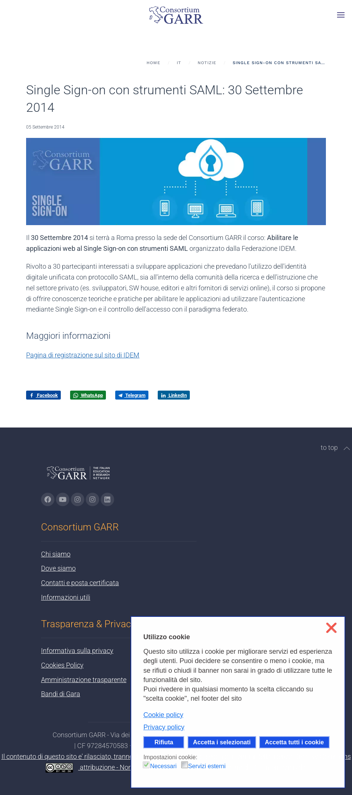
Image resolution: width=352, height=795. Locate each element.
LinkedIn (174, 395)
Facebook (43, 395)
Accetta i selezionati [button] (222, 742)
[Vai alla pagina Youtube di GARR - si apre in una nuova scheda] (62, 499)
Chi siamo (55, 554)
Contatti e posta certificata (80, 583)
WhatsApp (88, 395)
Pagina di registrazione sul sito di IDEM (82, 355)
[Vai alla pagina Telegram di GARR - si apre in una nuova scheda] (92, 499)
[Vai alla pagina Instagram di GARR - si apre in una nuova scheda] (77, 499)
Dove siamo (58, 568)
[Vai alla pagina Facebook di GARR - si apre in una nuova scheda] (47, 499)
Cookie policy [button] (163, 715)
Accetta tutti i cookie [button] (294, 742)
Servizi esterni (207, 766)
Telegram (131, 395)
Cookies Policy (62, 665)
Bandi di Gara (60, 694)
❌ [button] (331, 627)
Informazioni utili (65, 597)
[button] (341, 15)
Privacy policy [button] (163, 727)
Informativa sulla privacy (77, 650)
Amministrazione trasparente (83, 680)
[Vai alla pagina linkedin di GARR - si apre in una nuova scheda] (107, 499)
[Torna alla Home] (176, 15)
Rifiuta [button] (163, 742)
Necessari (163, 766)
